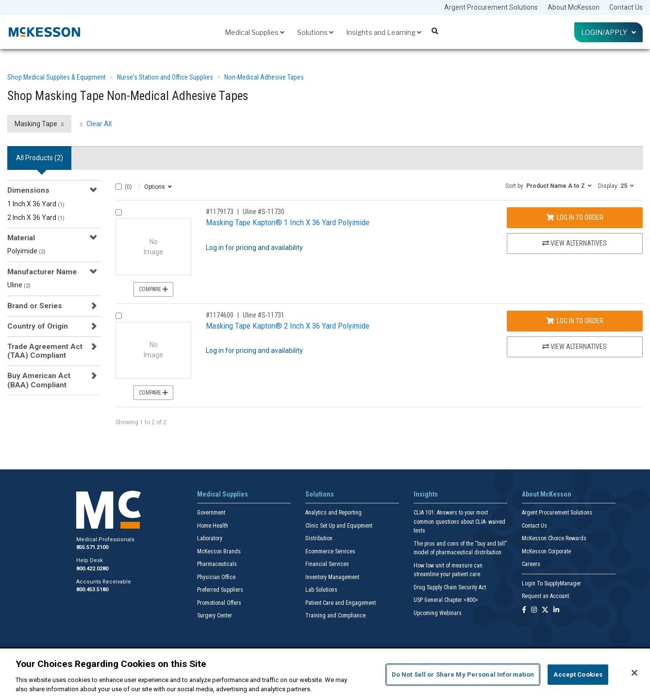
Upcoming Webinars (438, 613)
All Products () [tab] (39, 158)
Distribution (319, 538)
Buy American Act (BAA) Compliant (38, 380)
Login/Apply (608, 32)
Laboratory (209, 538)
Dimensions (28, 190)
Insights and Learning (383, 32)
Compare (153, 289)
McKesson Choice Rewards (554, 538)
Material (21, 237)
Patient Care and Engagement (340, 602)
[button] (548, 185)
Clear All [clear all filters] (99, 124)
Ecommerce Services (330, 551)
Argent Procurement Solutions (491, 7)
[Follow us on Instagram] (534, 610)
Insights (426, 494)
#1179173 (219, 212)
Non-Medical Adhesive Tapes (264, 77)
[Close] (634, 672)
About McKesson (574, 7)
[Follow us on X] (545, 610)
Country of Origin (37, 326)
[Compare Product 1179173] (119, 212)
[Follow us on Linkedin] (556, 610)
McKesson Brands (219, 551)
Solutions (315, 32)
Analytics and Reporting (333, 512)
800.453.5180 (92, 589)
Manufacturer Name (42, 271)
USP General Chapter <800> (446, 600)
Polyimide (26, 251)
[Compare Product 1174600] (119, 316)
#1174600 (219, 315)
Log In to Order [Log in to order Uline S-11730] (574, 217)
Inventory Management (332, 577)
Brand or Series (34, 305)
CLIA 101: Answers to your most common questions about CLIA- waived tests (459, 521)
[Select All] (119, 186)
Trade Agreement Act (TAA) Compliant (45, 351)
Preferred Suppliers (220, 589)
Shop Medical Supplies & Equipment (56, 77)
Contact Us (626, 7)
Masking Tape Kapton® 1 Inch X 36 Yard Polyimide (287, 222)
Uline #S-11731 (263, 315)
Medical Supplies (254, 32)
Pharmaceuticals (217, 564)
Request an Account (545, 596)
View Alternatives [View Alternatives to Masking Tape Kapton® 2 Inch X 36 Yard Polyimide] (574, 346)
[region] (325, 674)
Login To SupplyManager (551, 583)
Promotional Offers (219, 602)
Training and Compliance (335, 615)
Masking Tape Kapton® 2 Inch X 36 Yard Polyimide (287, 326)
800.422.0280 (92, 569)
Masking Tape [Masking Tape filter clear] (36, 124)
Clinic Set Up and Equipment (338, 525)
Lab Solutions (321, 589)
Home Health (212, 525)
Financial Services (327, 564)
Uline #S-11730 (263, 212)
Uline (19, 285)
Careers (531, 564)
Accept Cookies (577, 674)
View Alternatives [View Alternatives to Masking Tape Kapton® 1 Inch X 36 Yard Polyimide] (574, 243)
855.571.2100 (92, 547)
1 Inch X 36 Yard (36, 204)
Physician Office (216, 577)
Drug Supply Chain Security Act (450, 587)
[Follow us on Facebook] (524, 610)
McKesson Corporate (546, 551)
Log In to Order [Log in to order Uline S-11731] (574, 321)
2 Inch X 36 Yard (36, 217)
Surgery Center (214, 615)
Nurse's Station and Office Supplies (165, 77)
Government (211, 512)
